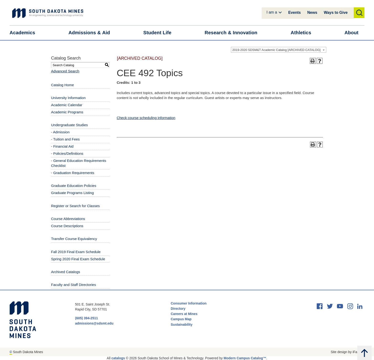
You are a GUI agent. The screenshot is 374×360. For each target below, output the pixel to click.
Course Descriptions (67, 226)
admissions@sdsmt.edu (94, 323)
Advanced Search (65, 71)
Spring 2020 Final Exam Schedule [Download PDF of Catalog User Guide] (78, 259)
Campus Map (181, 319)
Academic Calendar (66, 105)
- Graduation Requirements (72, 173)
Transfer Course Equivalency (74, 239)
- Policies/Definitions (67, 153)
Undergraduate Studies (69, 125)
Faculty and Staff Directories (73, 285)
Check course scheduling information (146, 118)
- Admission (60, 132)
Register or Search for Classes (75, 206)
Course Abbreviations (68, 219)
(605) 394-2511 (86, 318)
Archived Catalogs (65, 272)
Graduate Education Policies (73, 186)
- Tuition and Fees (65, 139)
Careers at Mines (184, 314)
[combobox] (278, 50)
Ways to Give (336, 12)
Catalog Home (62, 85)
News (312, 12)
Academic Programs (67, 112)
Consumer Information (189, 303)
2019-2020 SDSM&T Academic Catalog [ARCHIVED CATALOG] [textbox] (276, 50)
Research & (234, 32)
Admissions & (92, 32)
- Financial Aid (62, 146)
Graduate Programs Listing (72, 193)
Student (160, 32)
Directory (178, 308)
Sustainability (182, 324)
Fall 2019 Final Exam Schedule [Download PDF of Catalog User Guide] (76, 252)
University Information (68, 98)
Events (294, 12)
